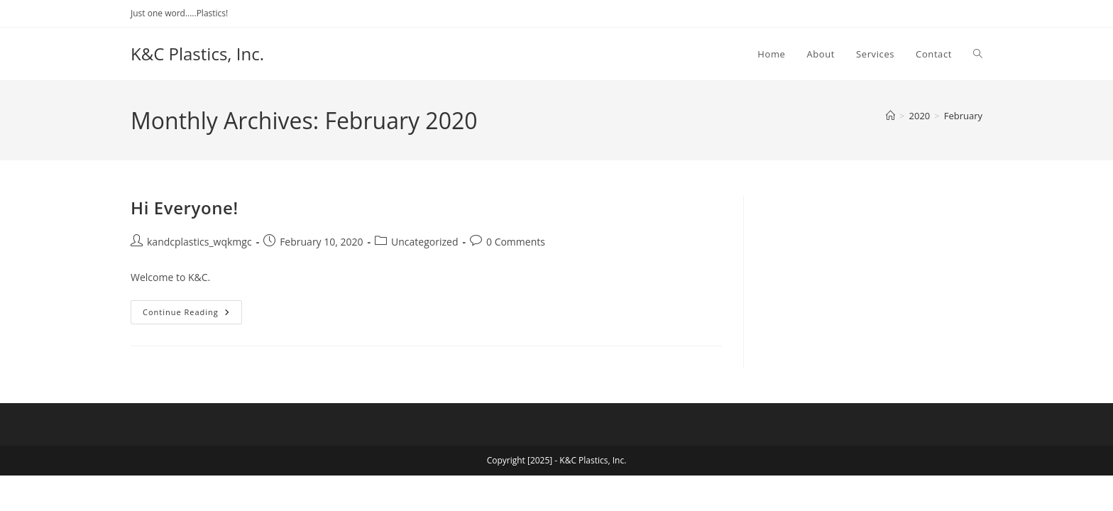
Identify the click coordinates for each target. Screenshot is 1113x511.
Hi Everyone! (184, 207)
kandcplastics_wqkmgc (199, 241)
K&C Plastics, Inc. (197, 53)
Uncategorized (424, 241)
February (963, 115)
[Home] (890, 115)
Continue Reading (192, 314)
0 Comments (515, 241)
